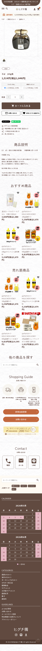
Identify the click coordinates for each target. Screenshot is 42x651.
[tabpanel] (21, 40)
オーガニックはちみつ (9, 580)
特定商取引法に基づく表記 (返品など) (15, 128)
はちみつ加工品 (7, 583)
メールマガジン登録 (9, 614)
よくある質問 (6, 609)
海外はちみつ (6, 577)
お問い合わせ (11, 113)
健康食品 (5, 585)
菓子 (3, 596)
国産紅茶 (5, 593)
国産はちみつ (15, 486)
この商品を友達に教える (11, 131)
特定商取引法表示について (11, 617)
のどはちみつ (31, 486)
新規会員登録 (21, 411)
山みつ (14, 489)
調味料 (4, 599)
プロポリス (24, 486)
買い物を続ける (8, 134)
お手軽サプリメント (8, 591)
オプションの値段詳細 (10, 126)
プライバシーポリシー (9, 619)
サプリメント (6, 588)
